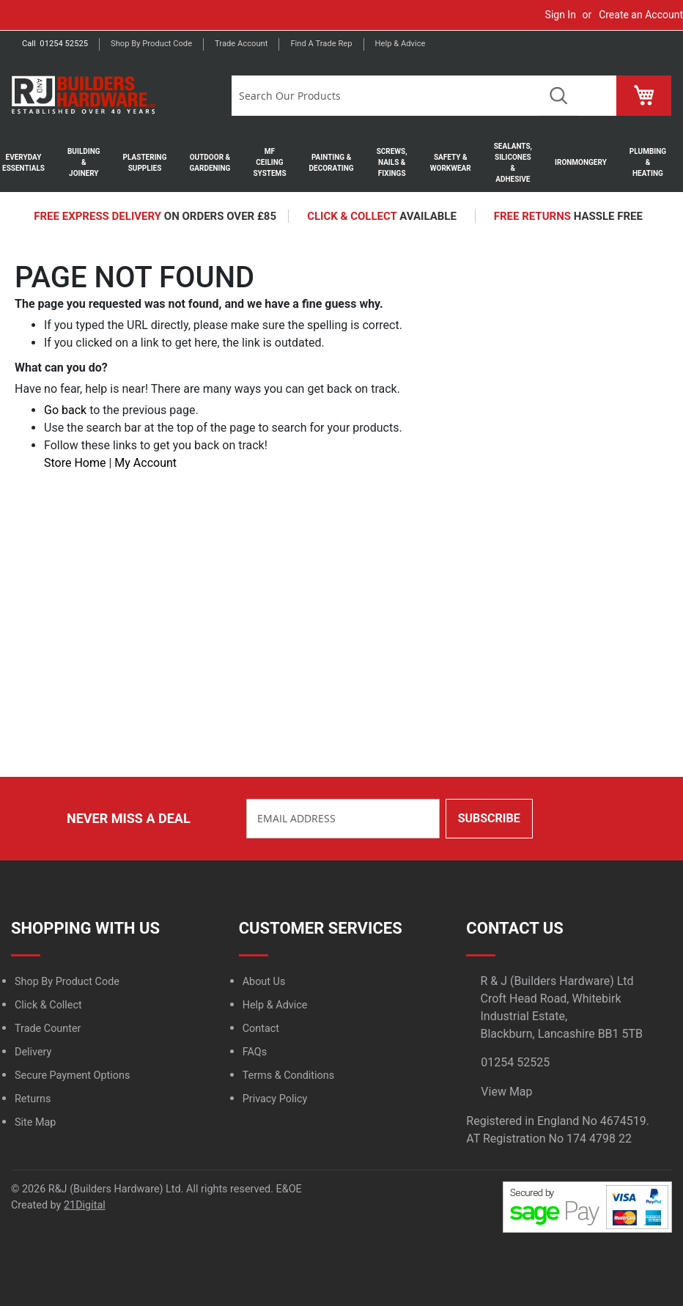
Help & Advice (400, 43)
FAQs (255, 1052)
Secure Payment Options (72, 1075)
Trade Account (241, 43)
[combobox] (385, 95)
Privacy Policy (275, 1099)
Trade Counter (48, 1028)
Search (558, 95)
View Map (506, 1092)
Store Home (75, 463)
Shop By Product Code (67, 981)
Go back (65, 410)
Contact (261, 1028)
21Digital (85, 1205)
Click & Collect (48, 1005)
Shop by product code (151, 43)
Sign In (560, 15)
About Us (264, 981)
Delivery (33, 1052)
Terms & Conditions (288, 1075)
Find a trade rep (321, 43)
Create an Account (641, 15)
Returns (33, 1099)
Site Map (35, 1122)
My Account (145, 463)
